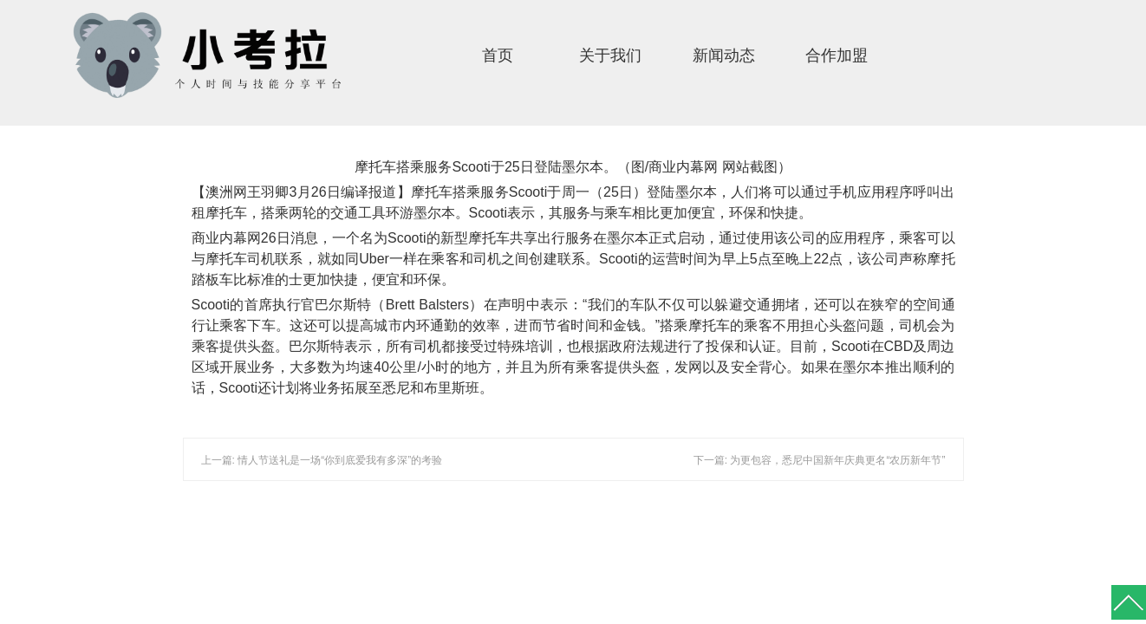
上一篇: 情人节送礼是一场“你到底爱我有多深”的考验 (322, 460)
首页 (497, 55)
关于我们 (610, 55)
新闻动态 (724, 55)
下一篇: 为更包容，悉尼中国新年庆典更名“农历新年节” (819, 460)
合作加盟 (836, 55)
